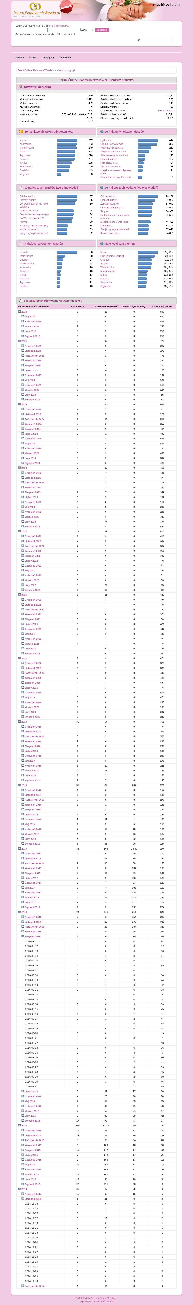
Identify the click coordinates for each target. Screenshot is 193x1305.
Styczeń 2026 (32, 336)
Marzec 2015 (32, 1174)
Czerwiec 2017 (33, 882)
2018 (24, 785)
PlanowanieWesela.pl (112, 256)
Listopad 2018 (33, 795)
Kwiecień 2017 (33, 892)
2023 (24, 468)
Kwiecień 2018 (33, 829)
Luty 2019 (30, 775)
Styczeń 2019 (32, 780)
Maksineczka (27, 147)
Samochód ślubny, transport (115, 177)
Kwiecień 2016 (33, 1106)
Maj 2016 (30, 1101)
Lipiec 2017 (31, 878)
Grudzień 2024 (33, 409)
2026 (24, 311)
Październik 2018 (34, 799)
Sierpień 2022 (33, 555)
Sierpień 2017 (33, 873)
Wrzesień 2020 (33, 677)
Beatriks (24, 286)
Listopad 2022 (33, 541)
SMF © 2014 (93, 1298)
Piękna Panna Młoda (111, 144)
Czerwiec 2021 (33, 629)
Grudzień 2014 (33, 1194)
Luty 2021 (30, 648)
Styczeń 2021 (32, 653)
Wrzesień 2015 (33, 1145)
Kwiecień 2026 (33, 321)
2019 (24, 721)
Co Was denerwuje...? (32, 218)
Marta (23, 140)
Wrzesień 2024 (33, 424)
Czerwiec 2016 (33, 1096)
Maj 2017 (30, 887)
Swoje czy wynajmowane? (34, 233)
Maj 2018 (30, 824)
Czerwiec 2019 (33, 755)
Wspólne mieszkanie (111, 147)
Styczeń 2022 (32, 590)
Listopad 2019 (33, 731)
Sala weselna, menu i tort (114, 155)
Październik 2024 (34, 419)
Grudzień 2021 (33, 599)
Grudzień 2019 (33, 726)
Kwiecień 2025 (33, 385)
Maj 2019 (30, 760)
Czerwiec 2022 (33, 565)
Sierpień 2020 (33, 682)
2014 (24, 1189)
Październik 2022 (34, 546)
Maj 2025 (30, 380)
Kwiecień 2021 (33, 638)
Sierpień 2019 (33, 746)
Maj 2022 (30, 570)
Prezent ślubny (108, 159)
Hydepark (105, 140)
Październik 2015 (34, 1140)
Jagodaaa (25, 155)
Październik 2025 (34, 355)
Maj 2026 (30, 316)
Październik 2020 (34, 673)
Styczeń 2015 (32, 1184)
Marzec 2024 (32, 453)
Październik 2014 (34, 1286)
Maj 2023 (30, 507)
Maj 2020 (30, 697)
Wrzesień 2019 (33, 741)
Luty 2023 (30, 521)
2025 (24, 341)
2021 (24, 594)
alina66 (24, 162)
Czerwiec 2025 (33, 375)
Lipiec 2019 (31, 751)
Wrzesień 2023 (33, 487)
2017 (24, 848)
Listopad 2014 (33, 1199)
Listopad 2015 (33, 1135)
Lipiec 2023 (31, 497)
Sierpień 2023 (33, 492)
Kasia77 (24, 159)
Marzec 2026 (32, 326)
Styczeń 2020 (32, 716)
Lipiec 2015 (31, 1155)
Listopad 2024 (33, 414)
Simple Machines (108, 1298)
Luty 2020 (30, 712)
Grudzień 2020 (33, 663)
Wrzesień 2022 (33, 551)
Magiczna (25, 174)
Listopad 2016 (33, 922)
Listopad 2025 (33, 350)
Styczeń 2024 (32, 463)
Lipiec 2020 (31, 687)
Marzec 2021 (32, 643)
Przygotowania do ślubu (113, 151)
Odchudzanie (27, 196)
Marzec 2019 (32, 770)
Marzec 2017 (32, 897)
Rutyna (23, 221)
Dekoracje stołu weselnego (34, 214)
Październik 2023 (34, 482)
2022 (24, 531)
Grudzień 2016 (33, 917)
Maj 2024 (30, 443)
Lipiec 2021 (31, 624)
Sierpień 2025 (33, 365)
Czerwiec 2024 (33, 438)
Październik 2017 (34, 863)
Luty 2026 (30, 331)
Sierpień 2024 (33, 429)
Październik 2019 (34, 736)
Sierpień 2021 (33, 619)
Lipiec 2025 (31, 370)
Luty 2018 (30, 838)
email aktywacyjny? (59, 26)
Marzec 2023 (32, 516)
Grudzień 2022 (33, 536)
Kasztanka (25, 144)
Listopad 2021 (33, 604)
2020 (24, 658)
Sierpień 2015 (33, 1150)
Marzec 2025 (32, 390)
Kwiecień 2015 (33, 1169)
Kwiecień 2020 (33, 702)
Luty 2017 (30, 902)
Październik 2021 (34, 609)
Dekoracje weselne (110, 166)
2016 (24, 912)
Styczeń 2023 (32, 526)
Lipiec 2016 (31, 1091)
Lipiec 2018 (31, 814)
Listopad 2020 (33, 668)
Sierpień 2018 (33, 809)
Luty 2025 (30, 394)
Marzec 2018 (32, 834)
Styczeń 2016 (32, 1120)
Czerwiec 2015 (33, 1159)
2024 (24, 404)
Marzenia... (106, 225)
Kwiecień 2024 (33, 448)
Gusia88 (24, 170)
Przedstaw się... (109, 162)
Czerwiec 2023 (33, 502)
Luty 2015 (30, 1179)
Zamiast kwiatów (29, 210)
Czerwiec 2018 (33, 819)
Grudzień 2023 (33, 473)
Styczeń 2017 (32, 907)
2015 (24, 1125)
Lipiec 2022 (31, 560)
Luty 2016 (30, 1115)
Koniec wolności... (29, 229)
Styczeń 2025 (32, 399)
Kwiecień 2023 (33, 512)
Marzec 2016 (32, 1111)
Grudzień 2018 (33, 790)
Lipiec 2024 (31, 433)
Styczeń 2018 (32, 843)
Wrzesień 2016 (33, 931)
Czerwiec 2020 (33, 692)
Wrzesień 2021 (33, 614)
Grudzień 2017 (33, 853)
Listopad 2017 (33, 858)
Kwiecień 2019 (33, 765)
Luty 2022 (30, 585)
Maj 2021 (30, 634)
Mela (22, 151)
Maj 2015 (30, 1164)
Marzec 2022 (32, 580)
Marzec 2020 (32, 707)
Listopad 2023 (33, 477)
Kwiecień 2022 (33, 575)
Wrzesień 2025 (33, 360)
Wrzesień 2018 (33, 804)
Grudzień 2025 (33, 346)
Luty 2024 (30, 458)
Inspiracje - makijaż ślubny (34, 225)
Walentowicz (26, 166)
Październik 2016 (34, 926)
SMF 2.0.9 (81, 1298)
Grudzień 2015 (33, 1130)
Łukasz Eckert (166, 110)
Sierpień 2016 (33, 936)
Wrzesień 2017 (33, 868)
